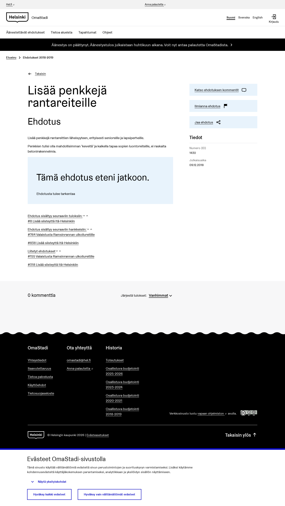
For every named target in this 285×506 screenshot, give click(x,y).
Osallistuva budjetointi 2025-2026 (122, 371)
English (258, 17)
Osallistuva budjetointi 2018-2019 (122, 411)
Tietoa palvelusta (40, 376)
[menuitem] (161, 295)
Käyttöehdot (37, 385)
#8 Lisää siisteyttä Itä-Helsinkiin (51, 221)
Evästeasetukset (98, 435)
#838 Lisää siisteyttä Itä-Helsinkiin (53, 243)
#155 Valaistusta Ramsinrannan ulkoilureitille (61, 256)
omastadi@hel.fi (79, 360)
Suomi (231, 17)
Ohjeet (107, 32)
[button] (58, 216)
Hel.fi (10, 4)
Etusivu (11, 57)
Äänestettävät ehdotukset (25, 32)
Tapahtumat (87, 32)
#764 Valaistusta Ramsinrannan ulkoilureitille (61, 234)
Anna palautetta (155, 5)
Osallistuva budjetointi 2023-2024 (122, 384)
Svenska (244, 17)
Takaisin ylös (241, 435)
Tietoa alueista (61, 32)
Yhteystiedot (37, 360)
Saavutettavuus (39, 368)
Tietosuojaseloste (41, 393)
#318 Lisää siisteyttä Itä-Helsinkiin (53, 264)
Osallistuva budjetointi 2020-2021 (122, 398)
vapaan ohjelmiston (212, 413)
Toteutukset (115, 360)
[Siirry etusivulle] (28, 17)
